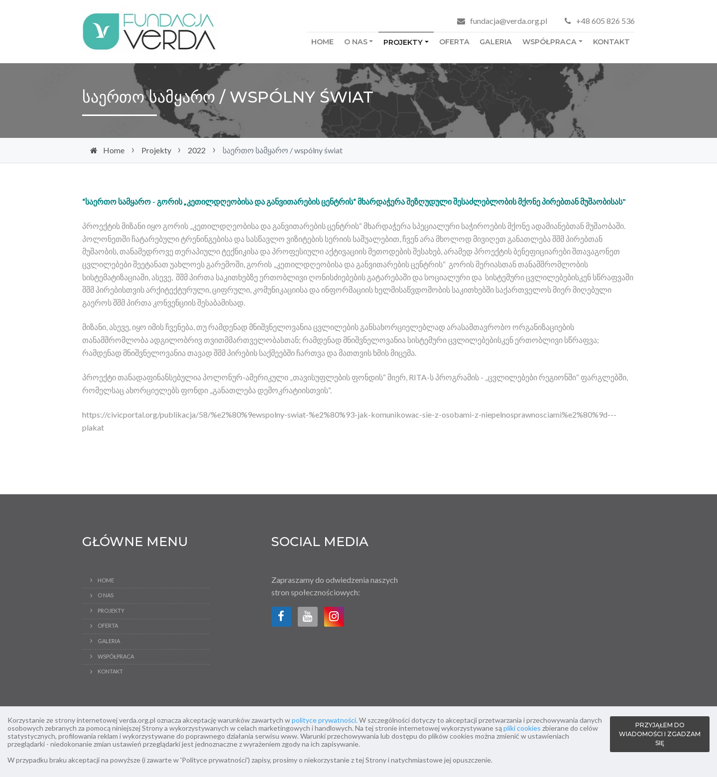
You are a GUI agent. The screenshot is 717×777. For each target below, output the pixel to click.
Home (322, 41)
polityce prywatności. (325, 720)
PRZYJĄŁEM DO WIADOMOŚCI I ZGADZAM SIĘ (660, 734)
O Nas (355, 41)
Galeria (495, 41)
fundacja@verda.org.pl (508, 20)
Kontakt (611, 41)
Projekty (403, 42)
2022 (197, 150)
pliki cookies (522, 728)
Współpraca (549, 41)
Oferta (454, 41)
